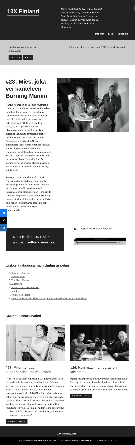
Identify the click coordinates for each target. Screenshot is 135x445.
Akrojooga (16, 283)
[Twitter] (3, 220)
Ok (115, 440)
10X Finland (23, 11)
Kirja (110, 34)
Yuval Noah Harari (20, 294)
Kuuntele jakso (17, 421)
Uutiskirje (122, 34)
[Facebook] (3, 213)
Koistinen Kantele (20, 273)
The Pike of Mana (20, 280)
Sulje (28, 57)
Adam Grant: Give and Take (25, 287)
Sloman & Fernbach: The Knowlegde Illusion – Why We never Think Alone (49, 298)
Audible (15, 291)
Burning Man (18, 276)
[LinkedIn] (3, 227)
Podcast (99, 34)
